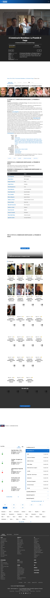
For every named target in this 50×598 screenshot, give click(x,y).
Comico (43, 511)
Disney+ (2, 567)
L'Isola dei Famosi (37, 551)
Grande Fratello (37, 546)
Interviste (2, 550)
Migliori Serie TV (20, 543)
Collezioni (19, 546)
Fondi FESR (38, 591)
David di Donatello (20, 572)
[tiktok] (28, 593)
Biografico (36, 511)
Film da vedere (3, 551)
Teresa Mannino (23, 140)
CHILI (2, 571)
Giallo (13, 54)
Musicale (20, 516)
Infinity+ (2, 570)
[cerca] (48, 1)
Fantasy (40, 514)
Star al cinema (20, 561)
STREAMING (3, 560)
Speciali (18, 552)
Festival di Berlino (20, 571)
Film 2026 (2, 553)
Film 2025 (2, 552)
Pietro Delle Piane (35, 142)
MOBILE (35, 567)
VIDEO (35, 562)
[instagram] (21, 593)
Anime (10, 511)
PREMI (18, 565)
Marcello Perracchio (35, 141)
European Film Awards (21, 577)
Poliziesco (37, 516)
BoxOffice (2, 542)
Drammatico (19, 514)
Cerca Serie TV (20, 542)
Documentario (11, 514)
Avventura (23, 511)
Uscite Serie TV (20, 547)
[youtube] (26, 593)
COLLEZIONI (36, 570)
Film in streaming (4, 555)
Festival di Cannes (20, 570)
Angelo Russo (36, 139)
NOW (2, 568)
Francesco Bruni (18, 149)
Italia (19, 446)
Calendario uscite (4, 541)
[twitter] (30, 593)
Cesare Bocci (23, 139)
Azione (30, 511)
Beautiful (35, 542)
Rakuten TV (3, 577)
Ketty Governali (21, 142)
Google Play (3, 575)
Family (27, 514)
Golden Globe (19, 567)
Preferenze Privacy (25, 591)
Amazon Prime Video (4, 566)
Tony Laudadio (36, 140)
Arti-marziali (16, 511)
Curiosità (19, 158)
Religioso (43, 516)
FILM (2, 537)
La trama (9, 158)
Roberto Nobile (28, 141)
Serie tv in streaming (21, 550)
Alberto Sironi (14, 53)
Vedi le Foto (35, 158)
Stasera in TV (36, 538)
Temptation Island (37, 547)
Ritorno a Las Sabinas (38, 550)
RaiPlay (2, 576)
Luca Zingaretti (17, 139)
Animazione (3, 511)
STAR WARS (36, 572)
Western (24, 519)
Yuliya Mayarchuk (29, 140)
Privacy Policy (18, 591)
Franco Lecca (17, 150)
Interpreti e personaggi (27, 158)
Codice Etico (12, 591)
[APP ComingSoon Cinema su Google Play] (35, 586)
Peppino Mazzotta (29, 139)
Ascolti (35, 557)
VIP (34, 565)
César (18, 576)
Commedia (3, 514)
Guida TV (19, 551)
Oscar (18, 566)
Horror (14, 516)
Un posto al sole (37, 548)
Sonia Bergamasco (11, 186)
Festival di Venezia (20, 568)
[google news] (24, 593)
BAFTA (18, 575)
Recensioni (3, 547)
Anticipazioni (36, 541)
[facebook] (19, 593)
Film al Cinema (3, 538)
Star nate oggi (20, 562)
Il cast (15, 158)
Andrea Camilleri (24, 149)
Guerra (8, 516)
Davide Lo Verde (11, 207)
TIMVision (2, 572)
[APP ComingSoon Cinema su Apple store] (28, 586)
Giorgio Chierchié (18, 151)
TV (34, 537)
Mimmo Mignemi (11, 197)
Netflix (2, 565)
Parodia (31, 516)
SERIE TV (19, 537)
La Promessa (36, 543)
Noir (26, 516)
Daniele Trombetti (28, 142)
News (2, 548)
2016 (12, 55)
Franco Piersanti (18, 152)
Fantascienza (33, 514)
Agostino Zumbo (11, 217)
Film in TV (2, 543)
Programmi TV (36, 555)
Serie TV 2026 (20, 541)
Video (2, 546)
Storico (11, 519)
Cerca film (2, 556)
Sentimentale (3, 519)
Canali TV (36, 556)
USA (22, 446)
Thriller (17, 519)
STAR (18, 560)
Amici (35, 553)
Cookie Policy (32, 591)
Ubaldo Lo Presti (21, 141)
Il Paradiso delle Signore (38, 552)
